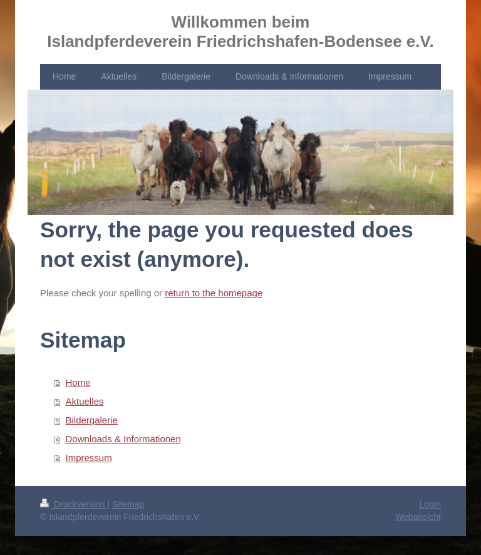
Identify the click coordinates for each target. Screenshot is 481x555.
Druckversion (73, 504)
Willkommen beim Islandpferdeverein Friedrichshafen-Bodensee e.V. (240, 32)
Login (430, 504)
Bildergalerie (92, 420)
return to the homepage (213, 293)
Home (78, 382)
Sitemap (128, 504)
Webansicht (418, 517)
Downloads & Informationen (123, 438)
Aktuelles (85, 401)
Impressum (89, 457)
